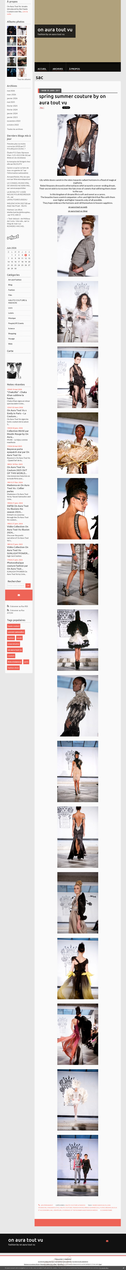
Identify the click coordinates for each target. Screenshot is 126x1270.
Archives (58, 69)
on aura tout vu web (77, 207)
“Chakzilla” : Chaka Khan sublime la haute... (17, 395)
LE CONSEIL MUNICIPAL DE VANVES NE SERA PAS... (19, 184)
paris (26, 662)
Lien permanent (45, 1205)
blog (100, 1264)
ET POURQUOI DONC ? (16, 147)
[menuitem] (42, 67)
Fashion (11, 290)
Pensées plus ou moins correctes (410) (16, 144)
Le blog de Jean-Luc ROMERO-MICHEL (18, 223)
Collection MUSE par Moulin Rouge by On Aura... (18, 434)
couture (11, 656)
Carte (10, 351)
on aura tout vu (15, 650)
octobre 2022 (13, 124)
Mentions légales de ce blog (48, 1264)
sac (51, 1210)
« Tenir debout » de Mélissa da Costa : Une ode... (18, 219)
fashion (11, 638)
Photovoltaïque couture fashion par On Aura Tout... (17, 565)
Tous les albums (24, 79)
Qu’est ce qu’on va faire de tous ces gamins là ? (18, 169)
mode (19, 638)
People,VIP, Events (16, 323)
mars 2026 (11, 94)
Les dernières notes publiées (63, 1261)
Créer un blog (59, 1259)
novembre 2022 (13, 121)
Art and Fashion (14, 279)
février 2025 (12, 106)
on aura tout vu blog (77, 211)
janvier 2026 (12, 98)
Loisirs (11, 313)
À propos (74, 69)
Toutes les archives (15, 129)
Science (11, 328)
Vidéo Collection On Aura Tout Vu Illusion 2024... (18, 529)
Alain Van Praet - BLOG (17, 206)
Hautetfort (68, 1259)
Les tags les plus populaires (80, 1261)
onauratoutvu (13, 644)
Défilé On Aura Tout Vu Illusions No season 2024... (18, 509)
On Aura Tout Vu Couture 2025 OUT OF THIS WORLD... (17, 470)
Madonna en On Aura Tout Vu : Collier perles (18, 488)
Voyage (11, 338)
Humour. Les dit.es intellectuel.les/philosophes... (19, 212)
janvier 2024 (12, 113)
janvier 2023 (12, 117)
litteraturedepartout (22, 179)
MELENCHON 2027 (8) (17, 203)
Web (10, 344)
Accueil (42, 69)
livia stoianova (14, 662)
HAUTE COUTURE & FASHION (17, 301)
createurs (58, 1210)
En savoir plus (103, 1268)
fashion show (13, 668)
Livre (10, 308)
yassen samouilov (16, 632)
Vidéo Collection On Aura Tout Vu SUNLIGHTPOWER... (18, 550)
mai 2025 (11, 102)
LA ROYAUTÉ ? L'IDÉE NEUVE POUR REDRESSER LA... (18, 194)
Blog (10, 285)
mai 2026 (11, 90)
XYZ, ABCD (16, 215)
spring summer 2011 (92, 1208)
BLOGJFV (17, 164)
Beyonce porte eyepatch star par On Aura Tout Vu (18, 452)
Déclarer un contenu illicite (31, 1264)
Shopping (12, 333)
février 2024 (12, 109)
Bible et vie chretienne (16, 157)
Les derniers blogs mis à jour (46, 1261)
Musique (12, 318)
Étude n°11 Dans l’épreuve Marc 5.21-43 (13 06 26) (18, 153)
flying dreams (105, 1208)
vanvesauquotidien (18, 188)
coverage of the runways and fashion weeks (80, 1210)
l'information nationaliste (17, 173)
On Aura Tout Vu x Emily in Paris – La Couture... (17, 413)
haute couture (13, 626)
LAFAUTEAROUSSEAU (17, 199)
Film (10, 295)
